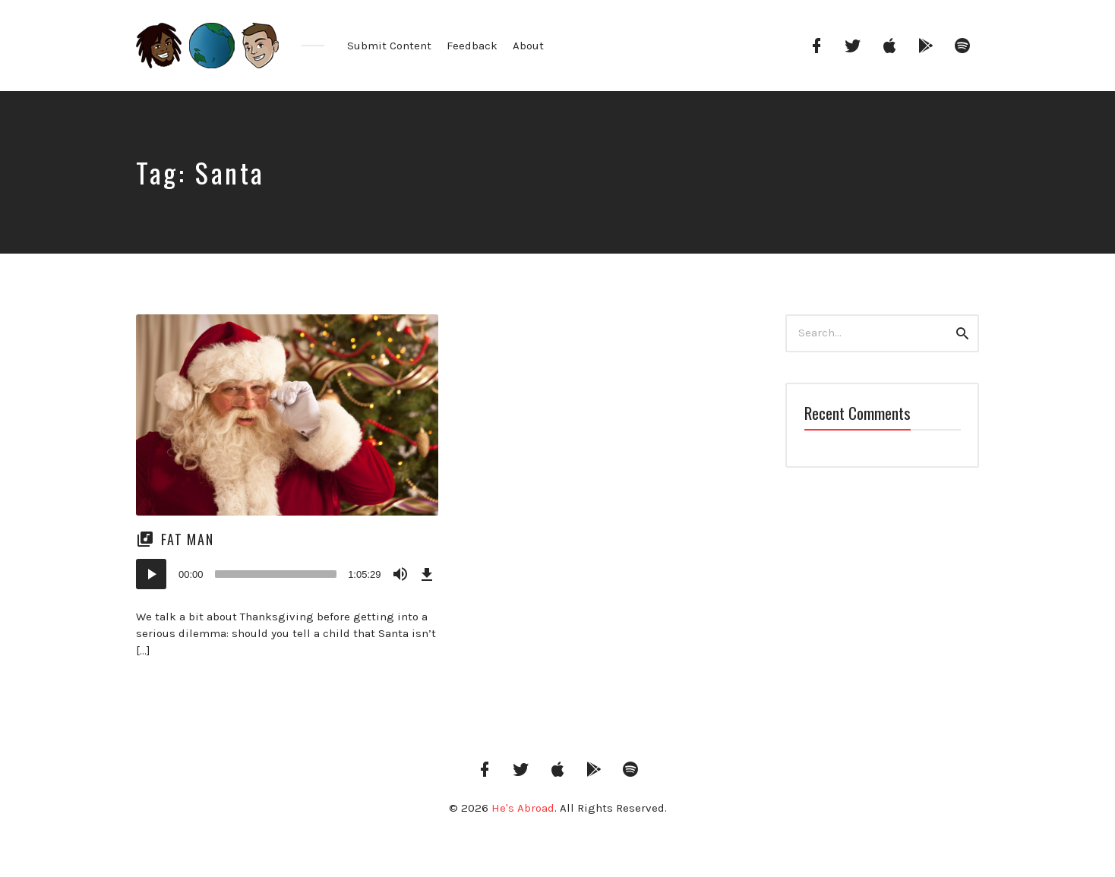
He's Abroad (522, 808)
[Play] (151, 574)
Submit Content (389, 45)
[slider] (276, 574)
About (528, 45)
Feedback (472, 45)
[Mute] (400, 574)
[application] (287, 574)
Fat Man (187, 539)
